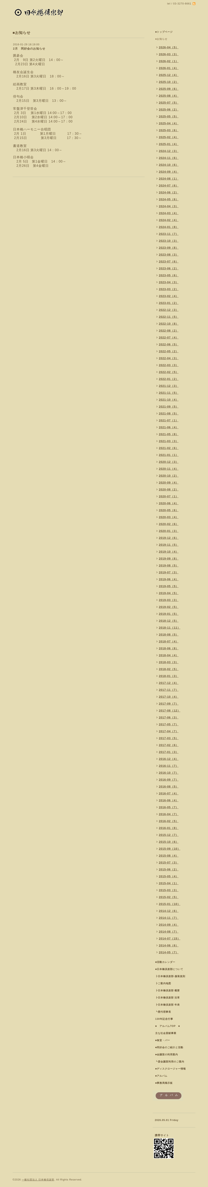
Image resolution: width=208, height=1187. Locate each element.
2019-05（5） (169, 586)
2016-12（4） (169, 759)
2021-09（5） (169, 406)
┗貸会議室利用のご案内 (169, 1061)
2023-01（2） (169, 303)
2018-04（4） (169, 655)
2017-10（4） (169, 696)
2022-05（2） (169, 351)
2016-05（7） (169, 807)
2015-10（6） (169, 841)
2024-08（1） (169, 178)
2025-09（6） (169, 88)
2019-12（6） (169, 537)
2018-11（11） (169, 627)
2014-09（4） (169, 924)
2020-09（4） (169, 482)
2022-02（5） (169, 372)
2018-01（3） (169, 676)
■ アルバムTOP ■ (167, 1026)
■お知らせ (161, 39)
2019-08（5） (169, 565)
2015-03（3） (169, 890)
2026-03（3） (169, 54)
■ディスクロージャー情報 (170, 1068)
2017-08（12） (169, 710)
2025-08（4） (169, 95)
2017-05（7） (169, 724)
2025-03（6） (169, 130)
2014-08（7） (169, 931)
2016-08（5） (169, 786)
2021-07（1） (169, 420)
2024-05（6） (169, 199)
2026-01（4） (169, 68)
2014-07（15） (169, 938)
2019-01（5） (169, 613)
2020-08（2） (169, 489)
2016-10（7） (169, 772)
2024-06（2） (169, 192)
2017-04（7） (169, 731)
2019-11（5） (169, 544)
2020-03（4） (169, 517)
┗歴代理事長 (163, 1011)
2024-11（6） (169, 157)
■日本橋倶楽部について (169, 969)
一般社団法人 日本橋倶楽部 (38, 1179)
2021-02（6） (169, 448)
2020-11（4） (169, 468)
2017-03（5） (169, 738)
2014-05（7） (169, 952)
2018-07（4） (169, 641)
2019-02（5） (169, 607)
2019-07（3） (169, 572)
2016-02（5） (169, 821)
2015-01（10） (169, 904)
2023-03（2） (169, 289)
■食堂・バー (162, 1040)
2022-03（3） (169, 365)
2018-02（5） (169, 669)
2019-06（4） (169, 579)
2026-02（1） (169, 61)
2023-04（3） (169, 282)
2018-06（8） (169, 648)
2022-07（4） (169, 337)
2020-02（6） (169, 524)
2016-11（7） (169, 765)
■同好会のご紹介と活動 (169, 1047)
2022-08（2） (169, 330)
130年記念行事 (164, 1019)
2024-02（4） (169, 220)
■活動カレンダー (165, 962)
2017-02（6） (169, 745)
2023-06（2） (169, 268)
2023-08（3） (169, 254)
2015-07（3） (169, 862)
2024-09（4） (169, 171)
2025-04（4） (169, 123)
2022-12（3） (169, 309)
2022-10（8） (169, 323)
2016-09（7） (169, 779)
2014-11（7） (169, 917)
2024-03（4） (169, 213)
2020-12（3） (169, 461)
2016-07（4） (169, 793)
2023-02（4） (169, 296)
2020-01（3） (169, 531)
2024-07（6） (169, 185)
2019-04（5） (169, 593)
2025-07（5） (169, 102)
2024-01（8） (169, 227)
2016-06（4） (169, 800)
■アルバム (161, 1075)
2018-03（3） (169, 662)
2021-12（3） (169, 385)
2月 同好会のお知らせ (29, 48)
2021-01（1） (169, 455)
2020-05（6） (169, 510)
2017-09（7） (169, 703)
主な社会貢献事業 (165, 1033)
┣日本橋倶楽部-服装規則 (170, 976)
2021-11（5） (169, 392)
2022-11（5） (169, 316)
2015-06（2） (169, 869)
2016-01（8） (169, 828)
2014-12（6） (169, 910)
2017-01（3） (169, 752)
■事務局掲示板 (164, 1083)
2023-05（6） (169, 275)
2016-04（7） (169, 814)
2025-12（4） (169, 75)
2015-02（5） (169, 897)
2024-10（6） (169, 164)
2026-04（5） (169, 47)
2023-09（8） (169, 247)
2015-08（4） (169, 855)
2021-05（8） (169, 434)
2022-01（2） (169, 379)
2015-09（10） (169, 848)
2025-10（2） (169, 82)
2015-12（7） (169, 835)
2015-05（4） (169, 876)
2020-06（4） (169, 503)
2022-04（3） (169, 358)
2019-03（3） (169, 600)
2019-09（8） (169, 558)
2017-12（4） (169, 683)
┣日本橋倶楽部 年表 (167, 1004)
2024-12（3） (169, 151)
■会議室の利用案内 (166, 1054)
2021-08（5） (169, 413)
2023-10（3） (169, 240)
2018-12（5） (169, 620)
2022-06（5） (169, 344)
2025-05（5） (169, 116)
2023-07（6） (169, 261)
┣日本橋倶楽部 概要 (167, 990)
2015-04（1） (169, 883)
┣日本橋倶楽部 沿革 (167, 997)
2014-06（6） (169, 945)
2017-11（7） (169, 689)
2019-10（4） (169, 551)
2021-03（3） (169, 441)
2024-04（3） (169, 206)
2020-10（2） (169, 475)
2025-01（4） (169, 144)
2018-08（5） (169, 634)
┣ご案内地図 (163, 983)
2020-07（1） (169, 496)
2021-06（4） (169, 427)
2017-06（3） (169, 717)
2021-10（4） (169, 399)
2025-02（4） (169, 137)
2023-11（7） (169, 233)
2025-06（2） (169, 109)
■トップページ (164, 31)
